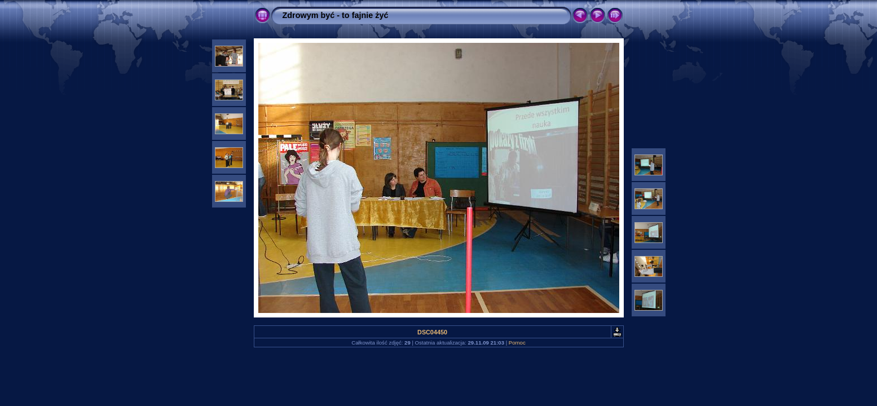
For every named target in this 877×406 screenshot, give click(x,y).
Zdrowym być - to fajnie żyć (336, 15)
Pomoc (517, 342)
